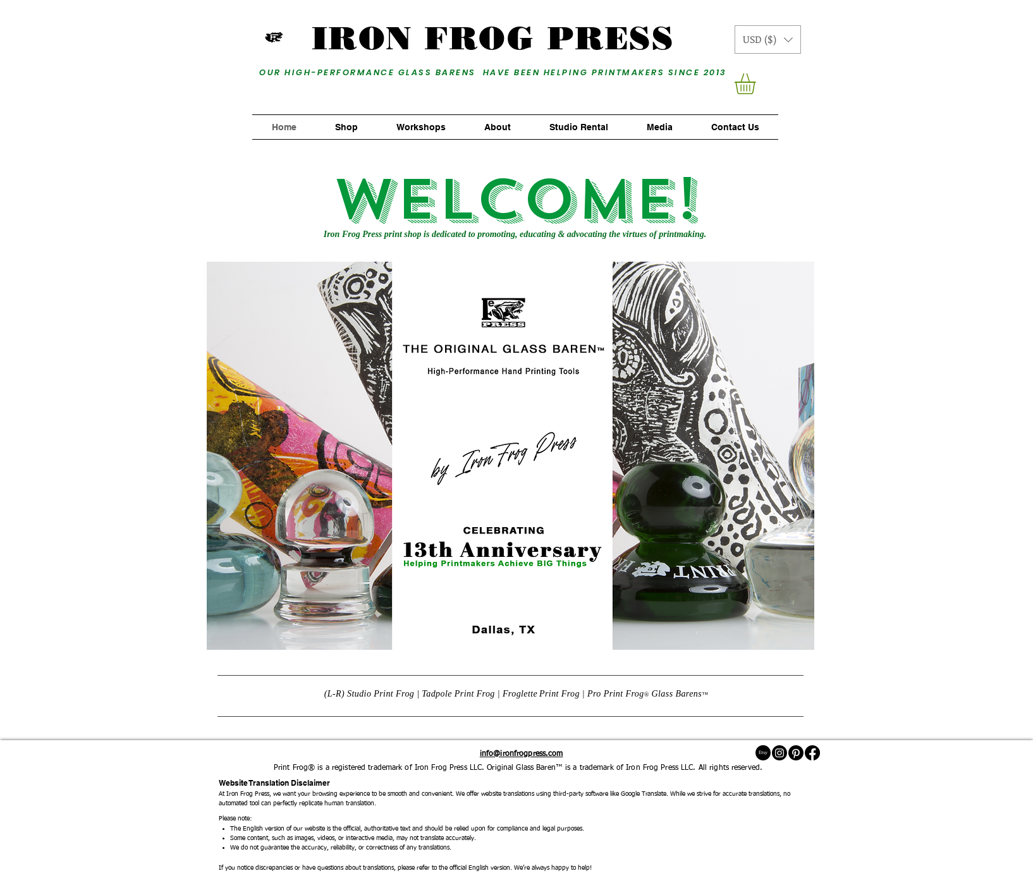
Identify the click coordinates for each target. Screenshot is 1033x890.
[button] (768, 39)
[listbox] (768, 39)
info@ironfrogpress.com (521, 754)
